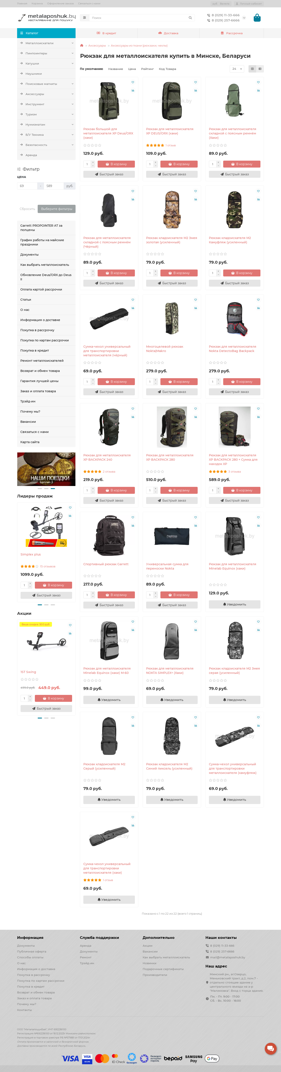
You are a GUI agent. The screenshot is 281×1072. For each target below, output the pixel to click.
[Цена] (27, 186)
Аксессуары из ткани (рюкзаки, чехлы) (139, 45)
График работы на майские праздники (42, 242)
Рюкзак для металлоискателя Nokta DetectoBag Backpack (232, 349)
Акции (147, 945)
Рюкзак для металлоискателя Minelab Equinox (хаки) (232, 566)
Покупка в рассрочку (37, 330)
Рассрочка (231, 33)
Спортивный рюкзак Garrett (106, 564)
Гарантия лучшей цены (39, 381)
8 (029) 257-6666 (223, 20)
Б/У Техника (32, 134)
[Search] (142, 17)
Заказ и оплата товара (38, 391)
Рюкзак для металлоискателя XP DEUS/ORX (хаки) (170, 131)
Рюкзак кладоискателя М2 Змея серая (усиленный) (234, 671)
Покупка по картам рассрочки (44, 340)
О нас (24, 310)
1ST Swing (28, 672)
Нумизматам (32, 124)
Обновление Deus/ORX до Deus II (45, 277)
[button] (40, 488)
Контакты (24, 1010)
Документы (29, 255)
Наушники (31, 73)
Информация (30, 937)
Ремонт (86, 957)
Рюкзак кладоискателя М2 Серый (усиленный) (104, 766)
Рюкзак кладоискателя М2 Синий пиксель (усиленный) (169, 766)
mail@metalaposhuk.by (227, 957)
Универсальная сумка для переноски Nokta (167, 566)
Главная (22, 3)
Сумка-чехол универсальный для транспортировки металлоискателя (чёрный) (107, 351)
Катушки (29, 63)
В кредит (106, 33)
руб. (221, 3)
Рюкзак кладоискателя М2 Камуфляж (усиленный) (230, 240)
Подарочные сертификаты (163, 969)
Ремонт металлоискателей (42, 361)
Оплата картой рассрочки (41, 289)
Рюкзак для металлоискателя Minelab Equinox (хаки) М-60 (107, 671)
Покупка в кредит (34, 350)
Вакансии (28, 422)
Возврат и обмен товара (40, 371)
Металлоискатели (36, 43)
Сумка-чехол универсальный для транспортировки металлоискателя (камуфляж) (233, 768)
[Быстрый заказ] (46, 595)
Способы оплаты (30, 957)
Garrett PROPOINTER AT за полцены (41, 228)
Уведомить (234, 604)
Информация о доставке (40, 320)
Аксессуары (32, 94)
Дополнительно (158, 937)
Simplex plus (31, 554)
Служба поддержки (99, 937)
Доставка (168, 33)
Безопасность (33, 145)
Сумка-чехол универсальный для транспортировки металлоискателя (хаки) (107, 868)
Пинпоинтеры (33, 53)
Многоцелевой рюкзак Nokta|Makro (164, 349)
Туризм (28, 114)
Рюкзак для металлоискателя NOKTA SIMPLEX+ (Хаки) (170, 671)
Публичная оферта (31, 951)
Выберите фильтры (56, 209)
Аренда (28, 155)
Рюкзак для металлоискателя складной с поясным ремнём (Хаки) (232, 133)
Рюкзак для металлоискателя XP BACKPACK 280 (170, 457)
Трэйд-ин (28, 401)
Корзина (37, 3)
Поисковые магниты (38, 84)
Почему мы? (30, 411)
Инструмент (32, 104)
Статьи (25, 300)
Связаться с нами (89, 3)
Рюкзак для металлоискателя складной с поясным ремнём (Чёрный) (107, 242)
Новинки (149, 963)
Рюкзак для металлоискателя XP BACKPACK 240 (107, 457)
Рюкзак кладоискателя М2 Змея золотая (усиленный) (171, 240)
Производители (155, 975)
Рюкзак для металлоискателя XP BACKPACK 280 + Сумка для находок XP (233, 459)
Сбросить (27, 209)
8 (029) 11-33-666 (223, 15)
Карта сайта (29, 442)
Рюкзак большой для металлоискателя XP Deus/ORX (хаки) (108, 133)
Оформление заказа (60, 3)
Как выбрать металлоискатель (44, 265)
